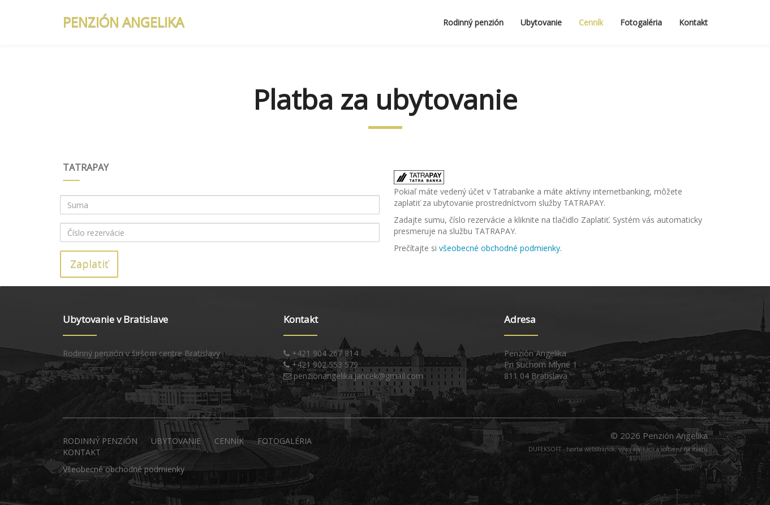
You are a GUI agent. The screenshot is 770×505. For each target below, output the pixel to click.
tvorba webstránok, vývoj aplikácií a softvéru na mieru (637, 449)
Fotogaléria (641, 22)
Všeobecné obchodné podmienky (123, 469)
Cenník (591, 22)
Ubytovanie (541, 22)
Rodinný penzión (473, 22)
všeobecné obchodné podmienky (499, 248)
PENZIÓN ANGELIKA (123, 21)
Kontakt (693, 22)
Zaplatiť (89, 264)
